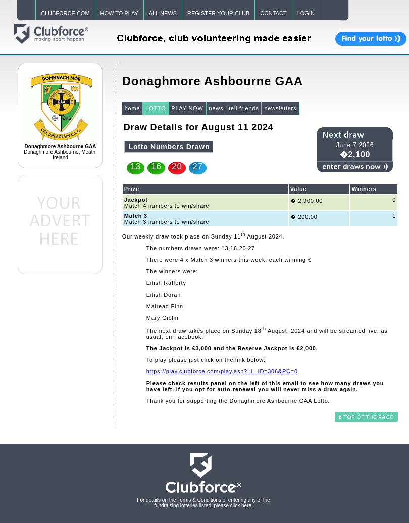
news (216, 108)
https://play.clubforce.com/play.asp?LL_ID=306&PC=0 (222, 371)
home (132, 108)
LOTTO (155, 108)
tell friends (244, 108)
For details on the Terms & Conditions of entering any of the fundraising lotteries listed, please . (203, 502)
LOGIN (306, 13)
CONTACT (273, 13)
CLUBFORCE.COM (65, 13)
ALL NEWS (163, 13)
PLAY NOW (187, 108)
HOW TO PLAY (119, 13)
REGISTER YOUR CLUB (218, 13)
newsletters (280, 108)
